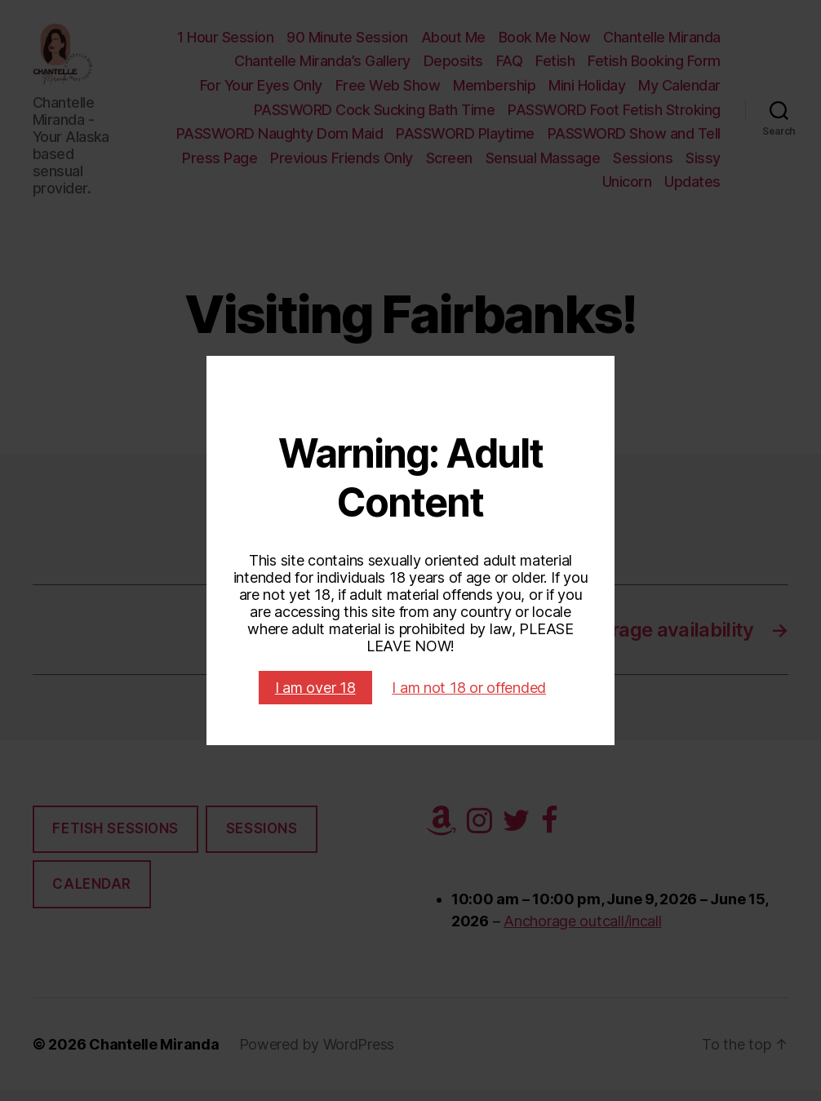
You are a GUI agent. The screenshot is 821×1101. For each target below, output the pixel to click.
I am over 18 (315, 687)
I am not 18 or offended (469, 687)
